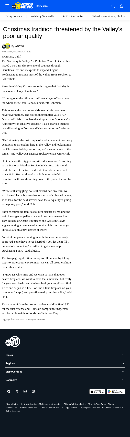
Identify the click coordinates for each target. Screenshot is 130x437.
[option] (18, 16)
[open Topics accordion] (65, 355)
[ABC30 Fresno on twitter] (17, 391)
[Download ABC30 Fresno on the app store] (97, 391)
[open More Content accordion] (65, 371)
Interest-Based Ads (28, 408)
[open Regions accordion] (65, 363)
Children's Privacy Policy (75, 404)
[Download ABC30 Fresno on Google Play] (116, 391)
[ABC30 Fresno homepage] (22, 6)
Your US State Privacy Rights (101, 404)
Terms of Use (11, 408)
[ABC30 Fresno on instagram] (25, 391)
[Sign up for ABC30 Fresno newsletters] (33, 391)
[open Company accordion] (65, 380)
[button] (7, 5)
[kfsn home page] (12, 341)
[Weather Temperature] (102, 6)
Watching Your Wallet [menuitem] (43, 16)
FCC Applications (69, 408)
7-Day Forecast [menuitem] (14, 16)
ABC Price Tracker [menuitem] (73, 16)
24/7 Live (42, 6)
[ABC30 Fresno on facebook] (8, 391)
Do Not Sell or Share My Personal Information (40, 404)
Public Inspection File (49, 408)
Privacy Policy (11, 404)
